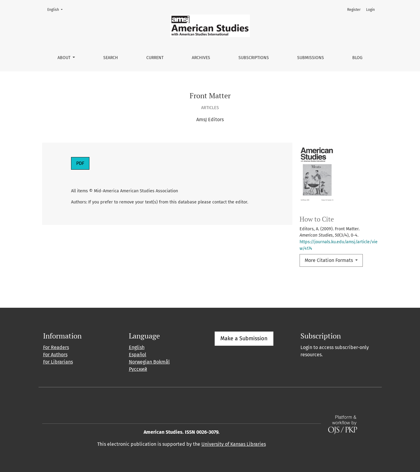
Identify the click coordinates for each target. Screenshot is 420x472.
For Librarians (58, 362)
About (65, 57)
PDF (80, 163)
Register (354, 10)
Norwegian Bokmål (149, 362)
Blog (357, 57)
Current (154, 57)
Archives (201, 57)
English (57, 9)
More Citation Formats (329, 260)
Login (370, 10)
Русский (138, 369)
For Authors (55, 354)
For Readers (56, 347)
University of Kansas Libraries (233, 444)
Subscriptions (253, 57)
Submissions (310, 57)
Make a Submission (244, 338)
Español (137, 354)
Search (110, 57)
